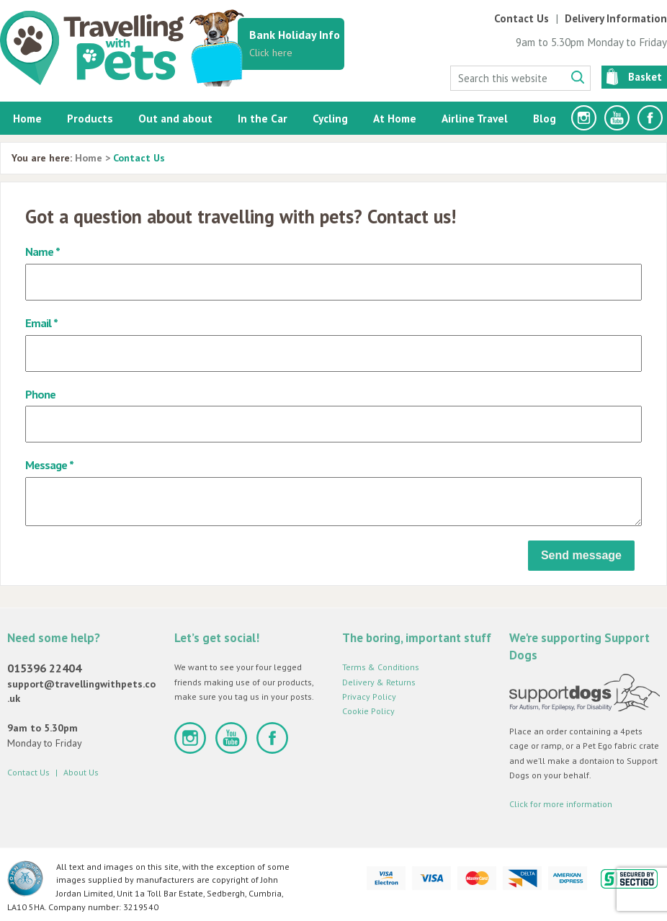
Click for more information (560, 803)
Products (90, 118)
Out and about (175, 118)
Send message (581, 555)
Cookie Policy (368, 711)
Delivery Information (616, 18)
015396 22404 (44, 668)
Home (27, 118)
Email (38, 322)
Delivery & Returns (379, 682)
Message (46, 464)
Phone (40, 393)
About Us (81, 772)
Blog (544, 118)
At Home (394, 118)
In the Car (262, 118)
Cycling (330, 118)
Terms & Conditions (380, 667)
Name (39, 251)
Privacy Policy (369, 696)
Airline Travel (475, 118)
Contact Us (521, 18)
